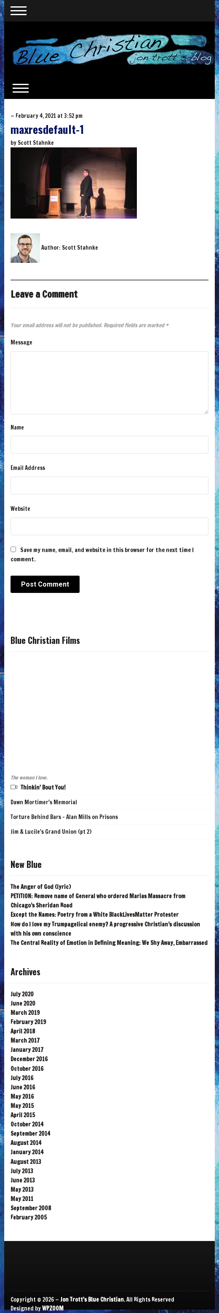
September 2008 (31, 1208)
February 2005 (29, 1217)
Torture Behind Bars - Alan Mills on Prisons (64, 817)
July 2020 (22, 994)
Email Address (28, 468)
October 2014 (27, 1124)
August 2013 (26, 1162)
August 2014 (26, 1143)
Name (17, 427)
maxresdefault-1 (47, 129)
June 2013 (23, 1180)
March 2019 (25, 1013)
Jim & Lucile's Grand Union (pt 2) (51, 831)
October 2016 (27, 1069)
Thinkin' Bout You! (43, 787)
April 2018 (23, 1031)
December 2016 (29, 1059)
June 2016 (23, 1087)
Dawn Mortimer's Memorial (44, 802)
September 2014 (30, 1133)
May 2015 (22, 1106)
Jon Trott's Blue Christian (92, 1299)
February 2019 (28, 1022)
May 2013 (22, 1189)
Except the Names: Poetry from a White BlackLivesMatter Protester (95, 914)
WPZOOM (53, 1308)
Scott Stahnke (36, 143)
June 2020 (23, 1003)
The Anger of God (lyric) (41, 887)
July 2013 (22, 1171)
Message (21, 342)
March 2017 (25, 1040)
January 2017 (27, 1050)
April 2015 (23, 1115)
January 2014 (27, 1152)
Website (20, 508)
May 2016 (22, 1096)
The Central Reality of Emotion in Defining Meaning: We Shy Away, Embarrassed (109, 943)
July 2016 (22, 1078)
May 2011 (22, 1199)
